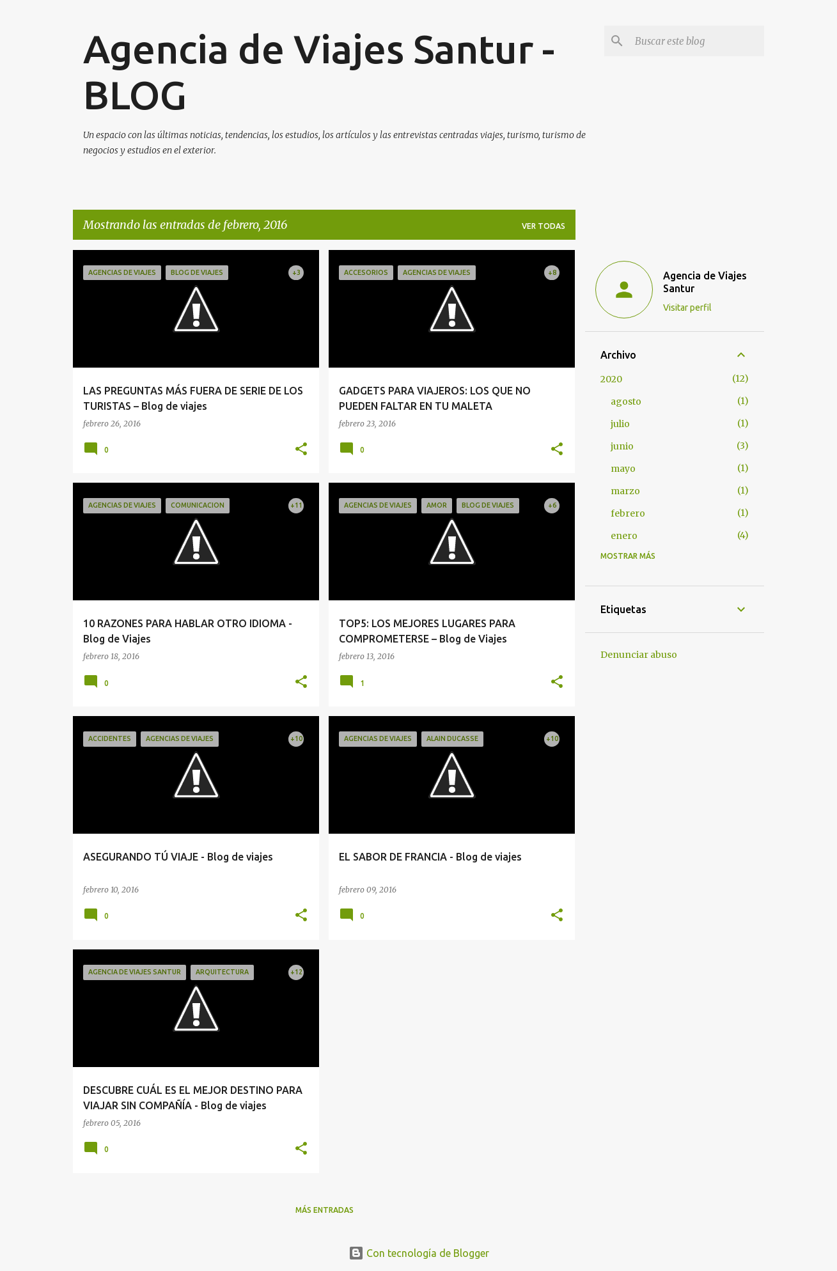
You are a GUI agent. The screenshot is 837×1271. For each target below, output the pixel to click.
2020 (611, 379)
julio (620, 424)
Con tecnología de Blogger (418, 1253)
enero (624, 536)
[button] (301, 449)
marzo (625, 491)
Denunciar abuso (638, 654)
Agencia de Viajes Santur (705, 282)
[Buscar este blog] (697, 41)
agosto (626, 401)
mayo (623, 468)
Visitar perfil (687, 307)
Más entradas (324, 1210)
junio (622, 446)
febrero (628, 513)
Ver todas (543, 226)
